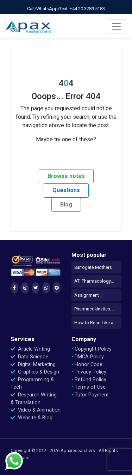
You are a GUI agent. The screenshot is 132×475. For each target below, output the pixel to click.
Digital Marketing (33, 365)
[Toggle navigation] (116, 26)
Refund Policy (88, 380)
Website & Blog (31, 418)
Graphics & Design (35, 372)
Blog (66, 204)
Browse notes (66, 176)
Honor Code (86, 365)
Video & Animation (36, 410)
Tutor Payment (90, 395)
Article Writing (30, 349)
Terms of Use (88, 387)
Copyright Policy (91, 349)
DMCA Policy (87, 357)
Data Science (29, 357)
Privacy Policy (88, 372)
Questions (66, 190)
